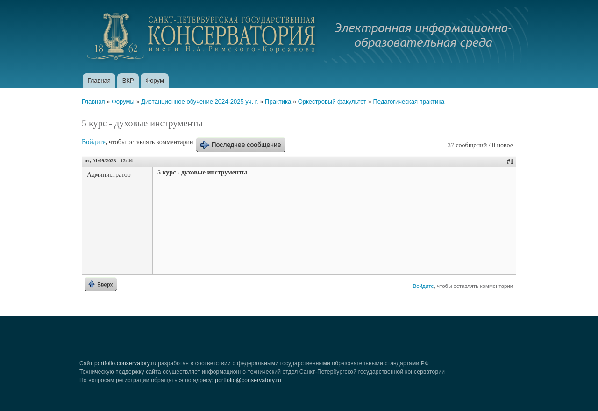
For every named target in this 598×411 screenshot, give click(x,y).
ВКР (128, 80)
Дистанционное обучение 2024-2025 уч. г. (199, 101)
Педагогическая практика (408, 101)
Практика (278, 101)
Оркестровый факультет (332, 101)
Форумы (123, 101)
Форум (154, 80)
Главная (98, 80)
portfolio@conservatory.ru (248, 380)
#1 (510, 161)
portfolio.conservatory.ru (125, 363)
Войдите (94, 142)
